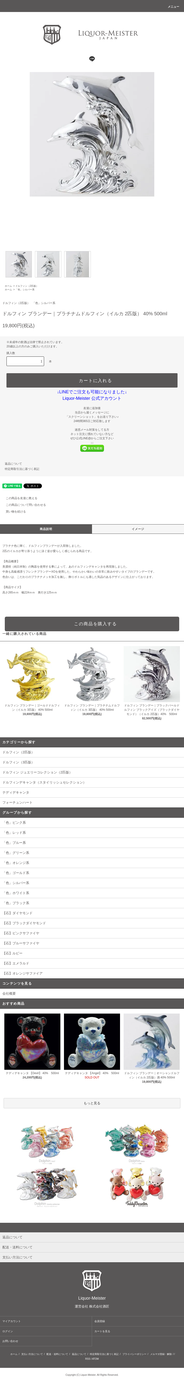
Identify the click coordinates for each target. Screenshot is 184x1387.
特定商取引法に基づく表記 (22, 469)
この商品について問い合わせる (23, 505)
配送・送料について (57, 1354)
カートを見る (102, 1331)
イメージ (138, 529)
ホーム (8, 286)
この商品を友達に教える (18, 498)
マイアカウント (11, 1321)
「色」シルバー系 (24, 289)
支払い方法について (32, 1354)
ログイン (7, 1331)
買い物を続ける (13, 511)
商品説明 (46, 529)
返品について (13, 463)
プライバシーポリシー (134, 1354)
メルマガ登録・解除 (161, 1354)
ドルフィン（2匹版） (26, 286)
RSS (87, 1359)
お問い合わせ (10, 1341)
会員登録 (99, 1321)
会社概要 (9, 993)
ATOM (95, 1359)
